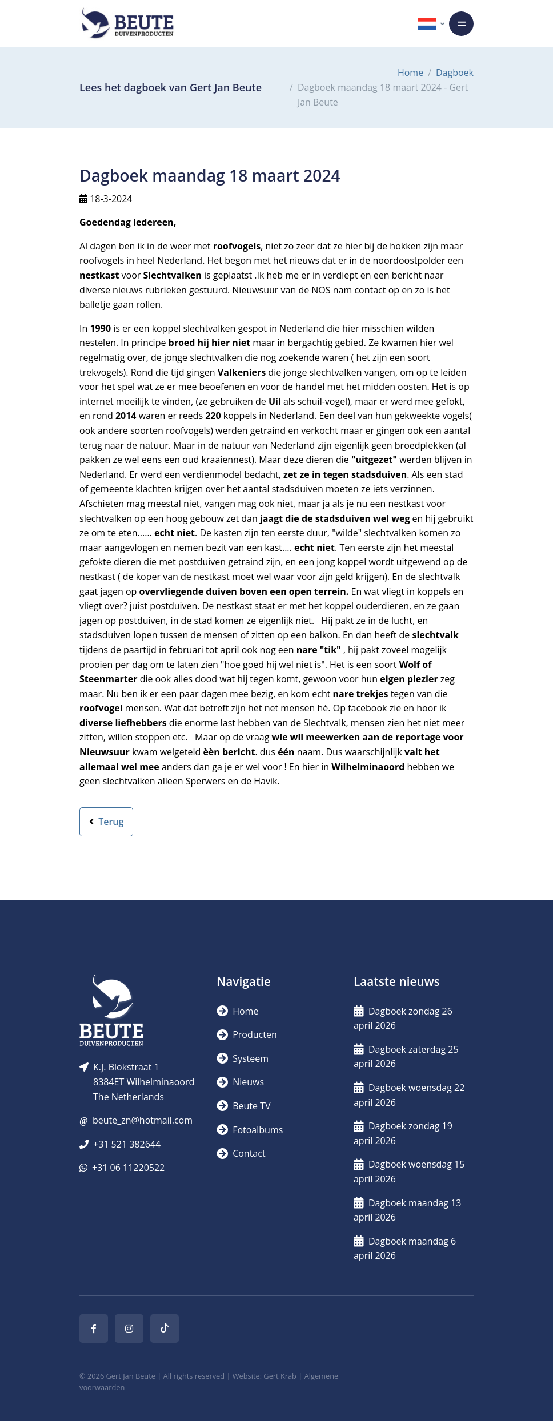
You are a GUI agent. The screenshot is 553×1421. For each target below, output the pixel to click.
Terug (106, 821)
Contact (241, 1153)
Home (410, 72)
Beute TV (243, 1106)
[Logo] (127, 24)
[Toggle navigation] (461, 23)
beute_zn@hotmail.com (143, 1120)
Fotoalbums (250, 1130)
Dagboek (455, 72)
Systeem (243, 1058)
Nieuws (240, 1082)
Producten (247, 1034)
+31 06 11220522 (128, 1167)
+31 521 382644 (127, 1144)
